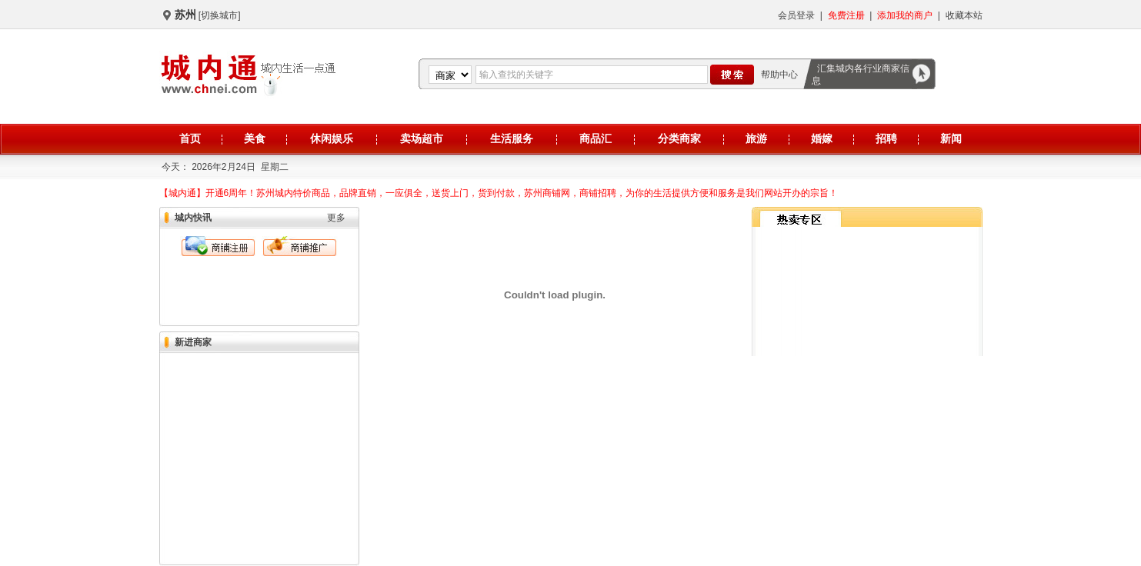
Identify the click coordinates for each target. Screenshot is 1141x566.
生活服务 (511, 138)
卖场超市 (421, 138)
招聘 (886, 138)
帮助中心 (779, 74)
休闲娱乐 (331, 138)
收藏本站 (964, 15)
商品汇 (595, 138)
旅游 (756, 138)
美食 (254, 138)
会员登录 (796, 15)
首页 (190, 138)
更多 (336, 217)
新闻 (951, 138)
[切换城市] (220, 15)
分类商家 (679, 138)
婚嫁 (821, 138)
